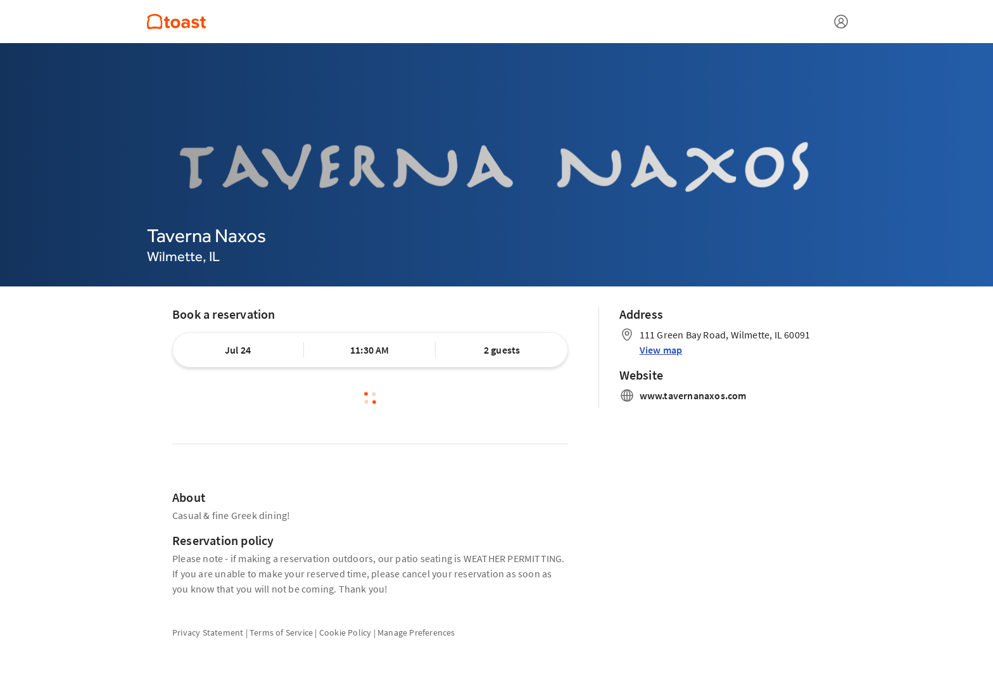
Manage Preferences (416, 632)
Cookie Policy (345, 632)
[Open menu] (841, 21)
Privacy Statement (207, 632)
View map (661, 349)
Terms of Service (281, 632)
